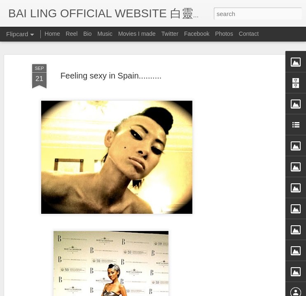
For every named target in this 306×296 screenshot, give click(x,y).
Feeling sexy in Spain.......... (111, 58)
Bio (87, 33)
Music (104, 33)
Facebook (196, 33)
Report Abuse (228, 290)
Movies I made (137, 33)
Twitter (169, 33)
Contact (249, 33)
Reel (72, 33)
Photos (224, 33)
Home (52, 33)
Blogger (204, 290)
